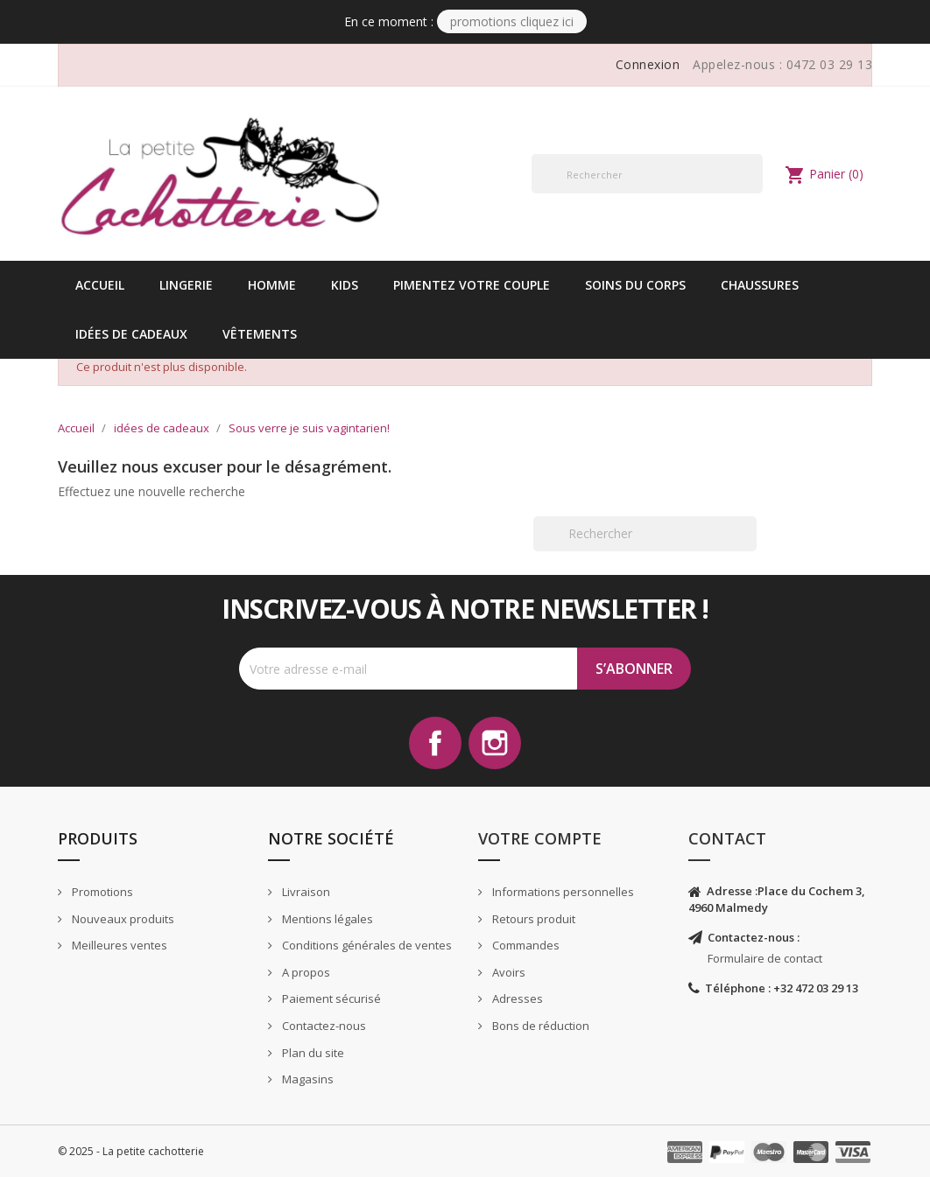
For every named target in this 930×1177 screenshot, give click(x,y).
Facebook (435, 743)
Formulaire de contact (765, 958)
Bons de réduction (539, 1025)
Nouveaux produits (121, 919)
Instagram (495, 743)
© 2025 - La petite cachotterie (131, 1151)
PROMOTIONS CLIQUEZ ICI (512, 21)
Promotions (101, 892)
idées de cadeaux (131, 334)
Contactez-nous (322, 1025)
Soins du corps (635, 285)
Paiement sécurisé (330, 998)
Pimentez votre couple (471, 285)
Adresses (516, 998)
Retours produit (532, 919)
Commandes (525, 945)
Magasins (306, 1079)
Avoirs (507, 972)
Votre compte (540, 838)
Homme (272, 285)
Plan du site (311, 1053)
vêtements (259, 334)
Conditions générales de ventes (365, 945)
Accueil (99, 285)
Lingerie (186, 285)
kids (344, 285)
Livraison (304, 892)
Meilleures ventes (118, 945)
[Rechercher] (647, 173)
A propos (304, 972)
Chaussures (760, 285)
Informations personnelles (562, 892)
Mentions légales (326, 919)
